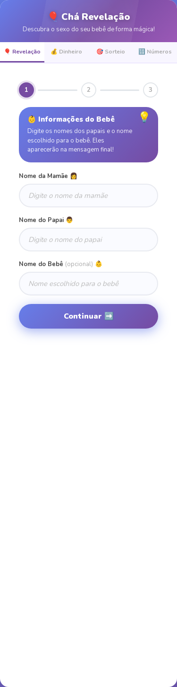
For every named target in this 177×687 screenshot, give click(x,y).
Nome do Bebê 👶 (60, 264)
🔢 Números (155, 51)
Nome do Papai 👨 (46, 220)
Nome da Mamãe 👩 (48, 176)
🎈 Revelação (22, 51)
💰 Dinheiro (66, 51)
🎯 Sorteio (110, 51)
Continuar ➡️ (89, 316)
